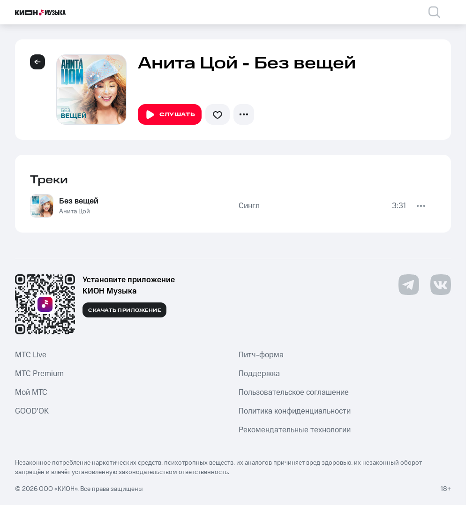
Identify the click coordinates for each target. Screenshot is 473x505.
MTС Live (30, 355)
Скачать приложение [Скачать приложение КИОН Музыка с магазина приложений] (124, 310)
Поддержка (259, 373)
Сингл (249, 205)
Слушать (169, 115)
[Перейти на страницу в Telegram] (408, 284)
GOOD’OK (32, 411)
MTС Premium (39, 373)
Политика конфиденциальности (295, 411)
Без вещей (78, 201)
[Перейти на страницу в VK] (440, 284)
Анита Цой (74, 211)
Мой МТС (31, 392)
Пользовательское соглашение (294, 392)
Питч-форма (261, 355)
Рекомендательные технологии (295, 430)
